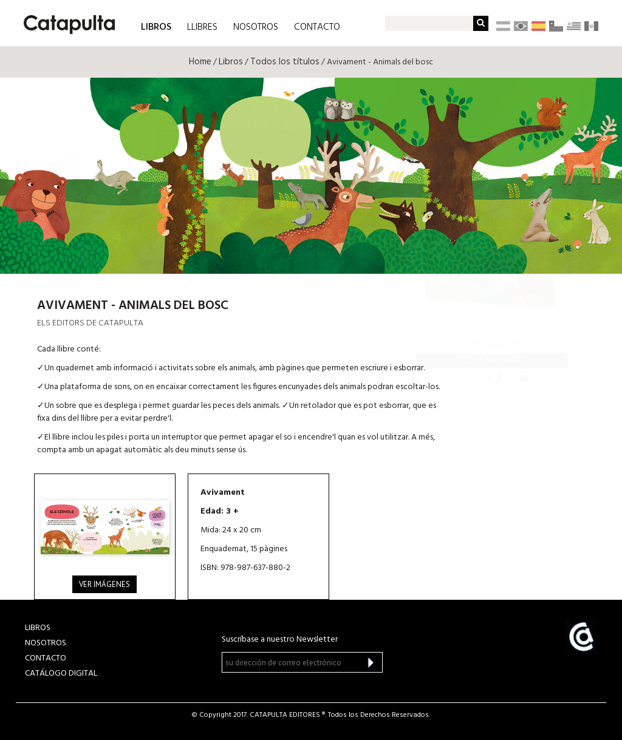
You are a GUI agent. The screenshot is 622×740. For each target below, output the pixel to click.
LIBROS (156, 26)
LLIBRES (202, 27)
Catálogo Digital (61, 674)
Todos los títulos (285, 62)
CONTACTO (317, 27)
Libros (231, 62)
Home (200, 62)
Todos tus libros (491, 360)
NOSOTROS (255, 27)
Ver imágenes (104, 584)
